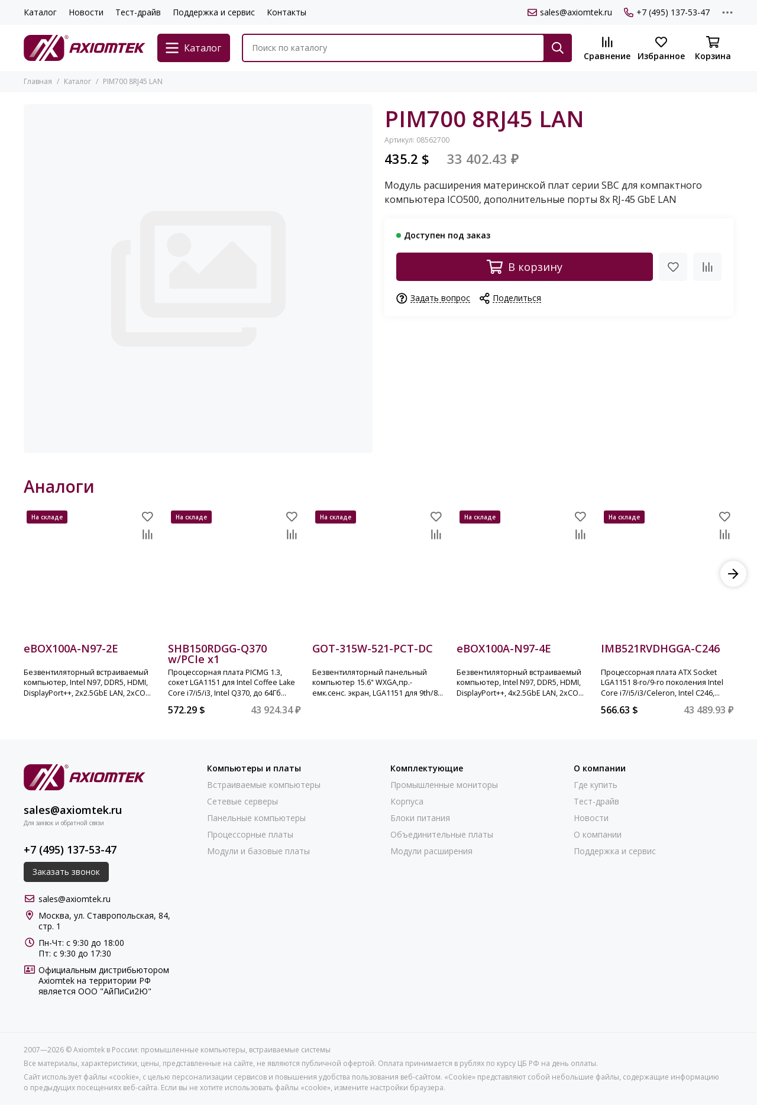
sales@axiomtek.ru (570, 12)
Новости (86, 12)
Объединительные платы (441, 834)
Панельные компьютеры (256, 818)
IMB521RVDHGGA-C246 (660, 649)
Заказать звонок (66, 871)
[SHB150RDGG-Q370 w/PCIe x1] (234, 574)
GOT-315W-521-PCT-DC (372, 649)
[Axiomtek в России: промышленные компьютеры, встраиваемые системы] (84, 48)
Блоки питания (420, 818)
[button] (733, 574)
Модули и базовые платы (258, 851)
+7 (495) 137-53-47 (667, 12)
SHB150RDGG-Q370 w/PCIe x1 (217, 653)
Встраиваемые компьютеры (264, 785)
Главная (38, 81)
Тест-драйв (138, 12)
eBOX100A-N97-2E (71, 649)
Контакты (286, 12)
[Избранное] (661, 49)
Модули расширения (431, 851)
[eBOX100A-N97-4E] (523, 574)
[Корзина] (712, 49)
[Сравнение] (607, 49)
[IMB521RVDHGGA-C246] (667, 574)
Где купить (595, 785)
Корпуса (406, 801)
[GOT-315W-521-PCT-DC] (378, 574)
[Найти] (558, 48)
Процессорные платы (250, 834)
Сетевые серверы (242, 801)
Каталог (40, 12)
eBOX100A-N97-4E (504, 649)
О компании (598, 834)
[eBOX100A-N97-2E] (90, 574)
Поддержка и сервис (214, 12)
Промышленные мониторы (444, 785)
